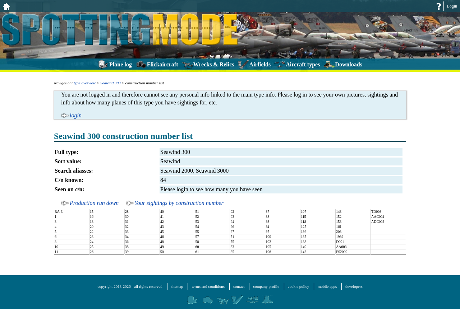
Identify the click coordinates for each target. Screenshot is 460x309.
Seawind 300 (110, 83)
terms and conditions (208, 286)
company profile (266, 286)
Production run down (94, 203)
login (76, 115)
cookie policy (298, 286)
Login (452, 6)
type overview (85, 83)
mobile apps (327, 286)
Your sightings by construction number (178, 203)
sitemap (177, 286)
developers (354, 286)
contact (239, 286)
